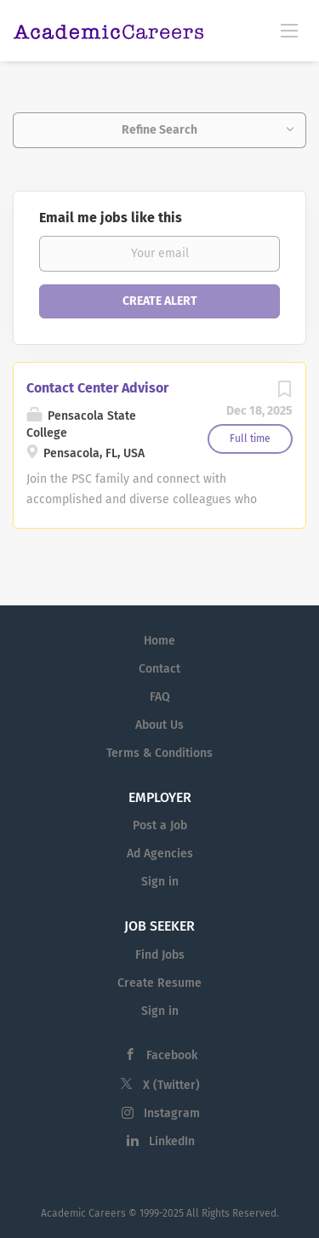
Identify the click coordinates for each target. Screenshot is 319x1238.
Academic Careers (83, 1213)
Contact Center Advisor (97, 388)
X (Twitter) (171, 1085)
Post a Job (160, 825)
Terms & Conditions (159, 753)
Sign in (160, 881)
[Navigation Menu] (289, 30)
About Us (159, 725)
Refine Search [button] (159, 130)
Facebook (171, 1055)
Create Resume (159, 983)
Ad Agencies (160, 853)
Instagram (172, 1113)
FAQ (160, 697)
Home (159, 640)
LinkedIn (172, 1141)
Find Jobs (160, 955)
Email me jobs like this (110, 217)
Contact (159, 669)
